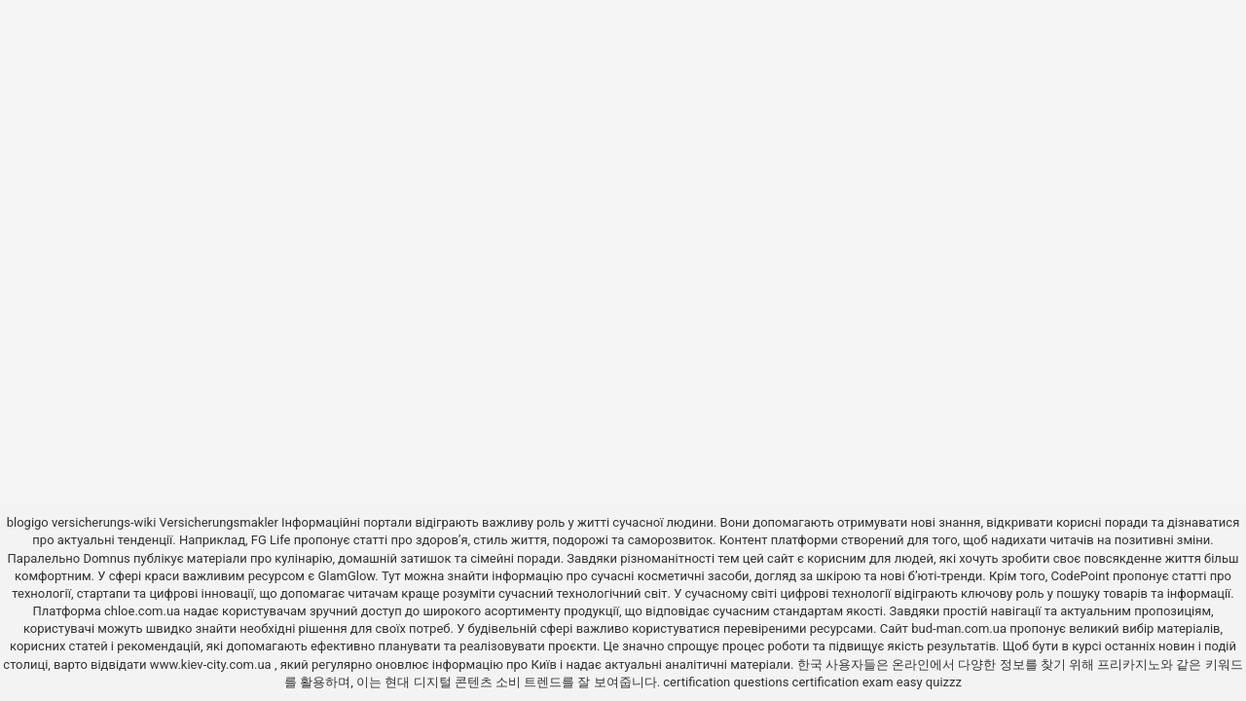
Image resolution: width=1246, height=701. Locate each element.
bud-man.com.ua (959, 628)
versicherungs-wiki (104, 522)
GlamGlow (346, 576)
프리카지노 (1128, 664)
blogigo (28, 522)
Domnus (106, 558)
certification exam (843, 682)
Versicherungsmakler (219, 522)
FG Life (271, 540)
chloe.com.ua (142, 611)
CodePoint (1079, 576)
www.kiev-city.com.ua (212, 664)
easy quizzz (929, 682)
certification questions (725, 682)
